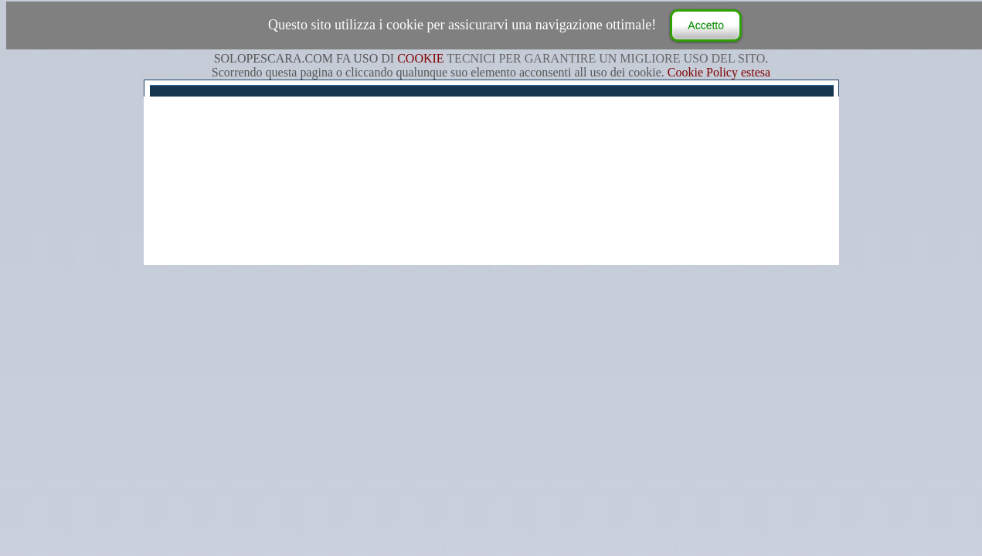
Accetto (706, 25)
